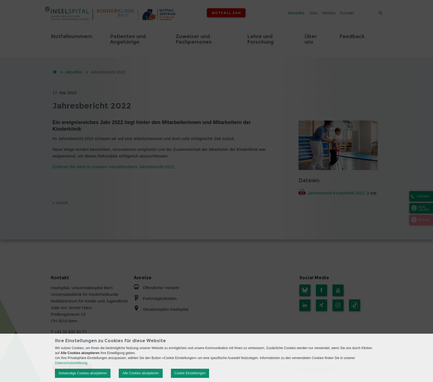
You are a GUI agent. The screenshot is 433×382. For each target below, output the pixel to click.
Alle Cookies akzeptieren (140, 373)
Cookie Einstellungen (190, 373)
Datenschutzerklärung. (71, 363)
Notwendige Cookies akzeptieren (83, 373)
